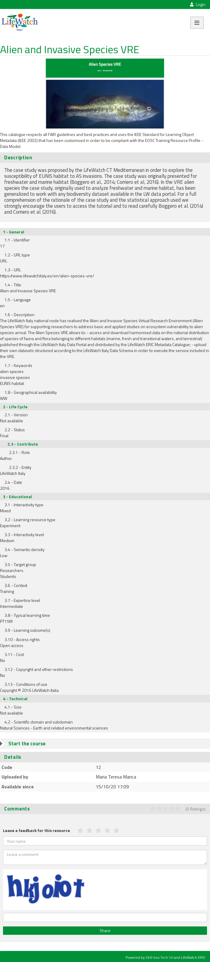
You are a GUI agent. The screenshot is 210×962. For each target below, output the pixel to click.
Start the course (26, 743)
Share (105, 930)
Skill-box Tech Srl (159, 957)
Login (197, 4)
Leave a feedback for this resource (36, 830)
